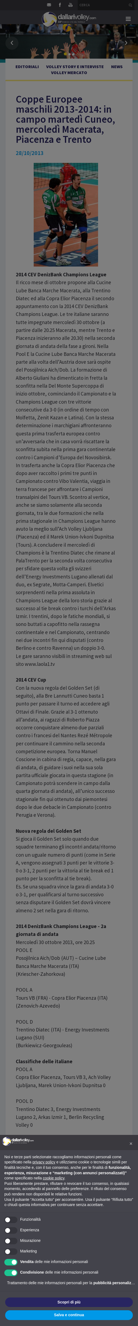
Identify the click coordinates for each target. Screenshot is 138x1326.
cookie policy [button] (53, 1178)
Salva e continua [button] (69, 1315)
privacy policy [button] (44, 1162)
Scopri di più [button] (69, 1302)
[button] (131, 1143)
